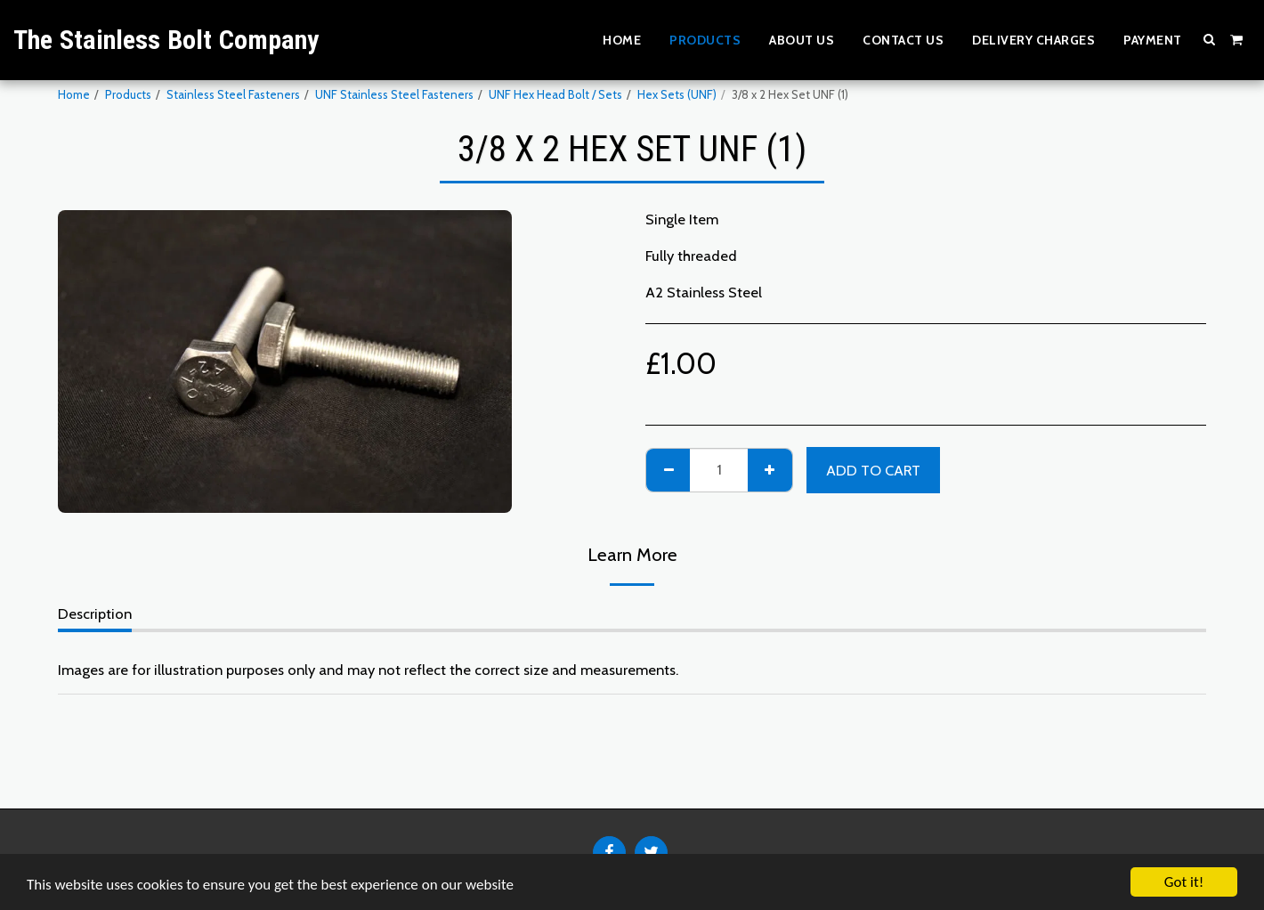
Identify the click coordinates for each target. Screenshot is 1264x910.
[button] (1209, 39)
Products (128, 94)
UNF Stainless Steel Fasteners (394, 94)
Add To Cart (873, 470)
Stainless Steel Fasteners (233, 94)
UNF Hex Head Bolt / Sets (555, 94)
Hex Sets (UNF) (677, 94)
